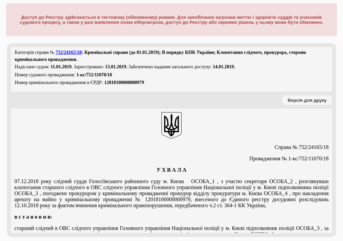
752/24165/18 (69, 52)
